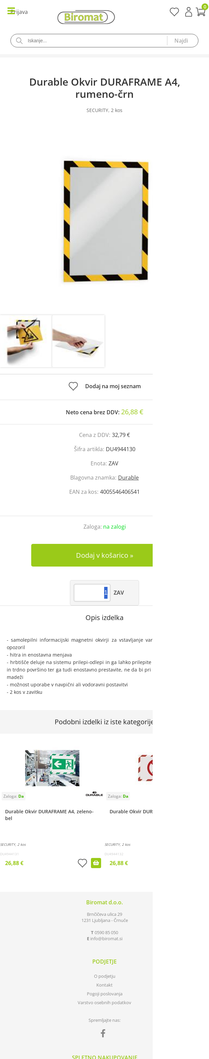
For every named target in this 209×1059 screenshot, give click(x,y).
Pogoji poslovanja (104, 994)
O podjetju (104, 976)
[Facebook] (104, 1035)
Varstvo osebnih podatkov (104, 1002)
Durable (128, 477)
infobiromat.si (106, 938)
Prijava (188, 12)
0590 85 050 (106, 932)
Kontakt (104, 985)
